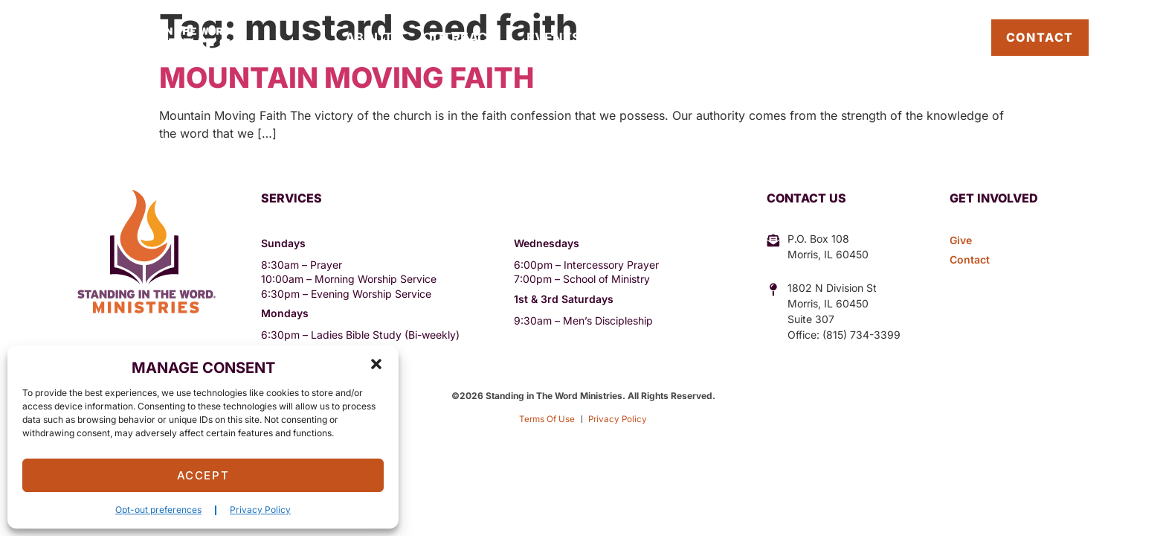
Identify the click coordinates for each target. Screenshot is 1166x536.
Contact (1040, 37)
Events (553, 37)
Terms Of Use (545, 418)
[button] (376, 364)
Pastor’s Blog (922, 37)
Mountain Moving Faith (346, 77)
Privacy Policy (260, 509)
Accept (203, 475)
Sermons (645, 37)
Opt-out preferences (158, 509)
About (369, 37)
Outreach (459, 37)
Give (725, 37)
